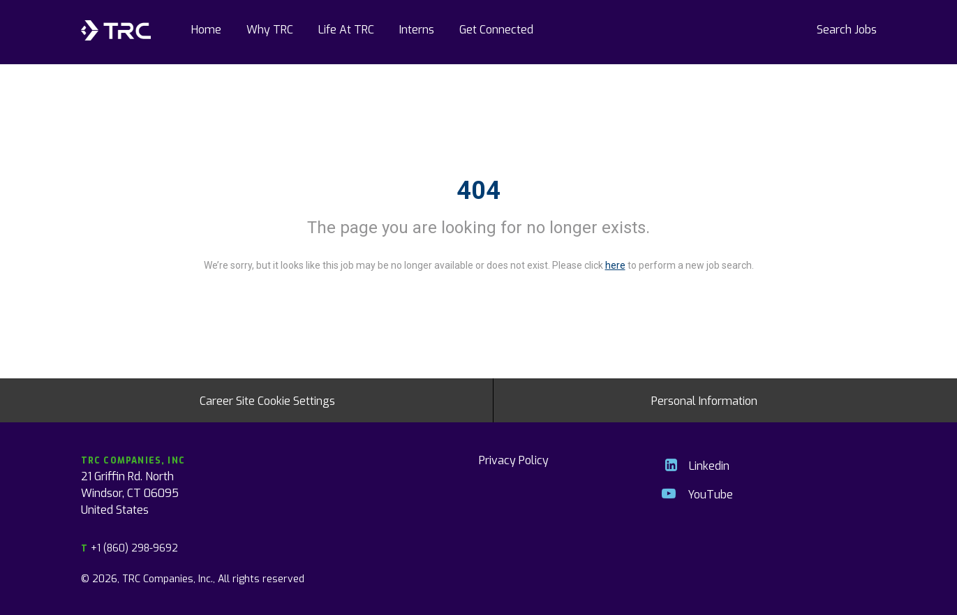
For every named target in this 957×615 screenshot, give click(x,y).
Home (206, 28)
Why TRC (269, 28)
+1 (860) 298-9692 (129, 547)
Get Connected (496, 28)
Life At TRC (346, 28)
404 (478, 190)
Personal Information (704, 400)
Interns (416, 28)
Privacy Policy (514, 459)
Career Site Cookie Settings (267, 400)
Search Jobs (847, 28)
